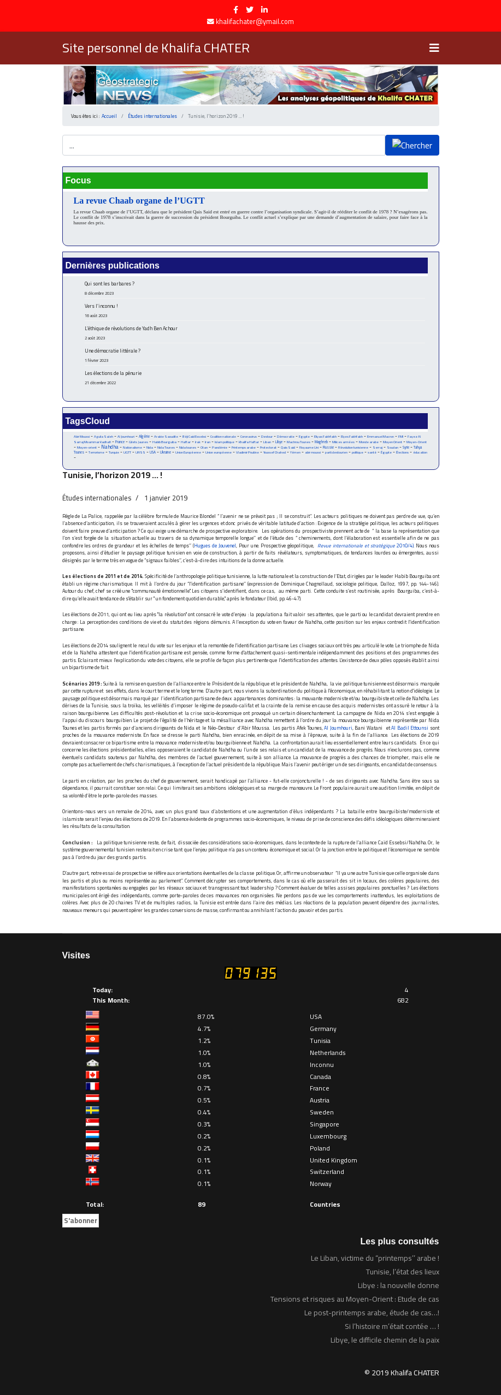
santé (372, 452)
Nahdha (110, 446)
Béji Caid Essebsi (194, 436)
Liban (267, 442)
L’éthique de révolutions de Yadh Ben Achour (255, 333)
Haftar (186, 442)
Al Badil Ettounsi (409, 727)
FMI (400, 436)
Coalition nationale (223, 436)
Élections (402, 452)
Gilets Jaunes (138, 442)
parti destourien (336, 452)
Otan (204, 447)
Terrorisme (96, 452)
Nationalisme (132, 447)
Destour (267, 436)
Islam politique (224, 442)
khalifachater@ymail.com (255, 21)
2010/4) (405, 545)
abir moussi (313, 452)
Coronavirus (248, 436)
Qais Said (288, 447)
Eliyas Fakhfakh (325, 436)
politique (357, 452)
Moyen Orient (392, 442)
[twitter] (250, 10)
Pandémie (219, 447)
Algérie (144, 436)
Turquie (114, 452)
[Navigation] (434, 48)
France (120, 441)
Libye (278, 441)
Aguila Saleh (103, 436)
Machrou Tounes (298, 442)
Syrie (406, 447)
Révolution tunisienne (353, 447)
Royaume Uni (309, 447)
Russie (328, 447)
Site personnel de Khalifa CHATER (156, 48)
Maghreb (321, 441)
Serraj (377, 447)
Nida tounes (187, 447)
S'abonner (80, 1220)
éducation (420, 452)
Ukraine (165, 452)
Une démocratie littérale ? (255, 355)
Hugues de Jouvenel (215, 545)
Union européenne (218, 452)
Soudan (392, 447)
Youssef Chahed (274, 452)
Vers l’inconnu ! (255, 310)
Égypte (386, 452)
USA (153, 452)
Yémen (295, 452)
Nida (149, 447)
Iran (207, 442)
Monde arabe (369, 442)
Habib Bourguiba (164, 442)
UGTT (127, 452)
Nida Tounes (166, 447)
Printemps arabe (244, 447)
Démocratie (285, 436)
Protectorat (268, 447)
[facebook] (235, 10)
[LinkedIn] (264, 10)
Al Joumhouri (125, 436)
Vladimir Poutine (247, 452)
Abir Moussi (82, 436)
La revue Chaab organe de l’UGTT (139, 200)
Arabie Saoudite (166, 436)
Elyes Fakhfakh (352, 436)
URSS (140, 452)
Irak (198, 442)
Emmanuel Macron (380, 436)
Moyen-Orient (416, 442)
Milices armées (343, 442)
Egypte (304, 436)
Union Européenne (188, 452)
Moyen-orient (87, 447)
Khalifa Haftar (249, 442)
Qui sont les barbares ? (255, 288)
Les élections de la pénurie (255, 377)
